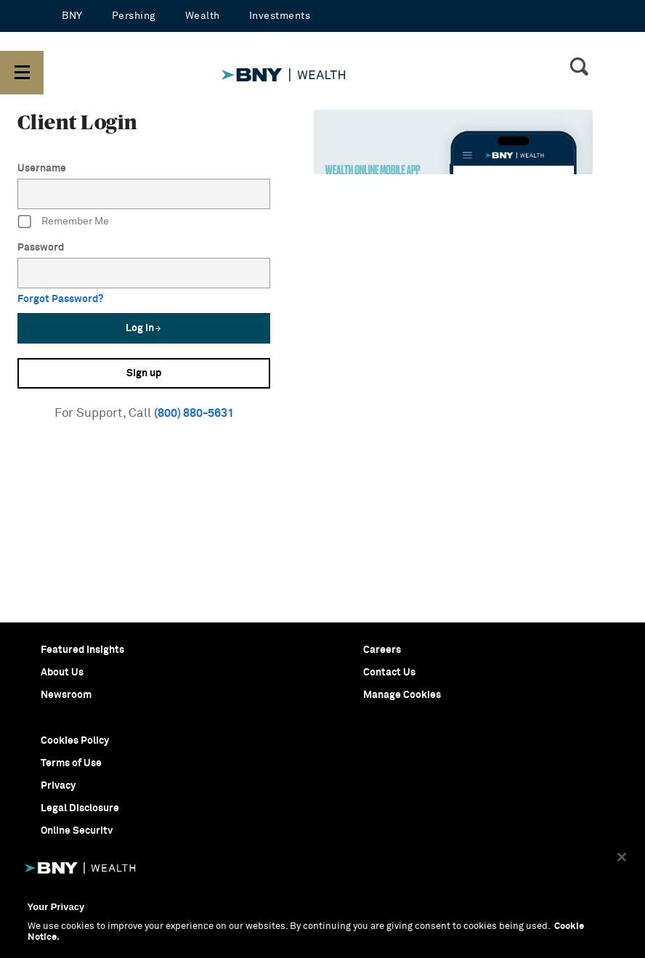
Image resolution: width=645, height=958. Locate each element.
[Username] (143, 194)
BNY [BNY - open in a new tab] (72, 16)
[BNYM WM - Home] (345, 63)
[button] (22, 72)
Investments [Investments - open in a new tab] (280, 16)
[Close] (622, 857)
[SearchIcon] (578, 68)
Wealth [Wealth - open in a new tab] (202, 16)
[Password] (143, 273)
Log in (144, 328)
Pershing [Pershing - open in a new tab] (134, 16)
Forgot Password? (60, 299)
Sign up (143, 373)
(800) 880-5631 (194, 413)
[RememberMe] (24, 222)
